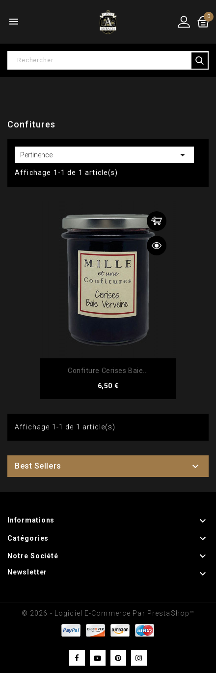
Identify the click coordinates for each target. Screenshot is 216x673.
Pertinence (104, 155)
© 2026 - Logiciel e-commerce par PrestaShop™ (108, 613)
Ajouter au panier (156, 221)
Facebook (77, 658)
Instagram (139, 658)
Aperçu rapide (156, 245)
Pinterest (118, 658)
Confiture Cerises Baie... (108, 370)
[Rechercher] (108, 60)
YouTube (98, 658)
